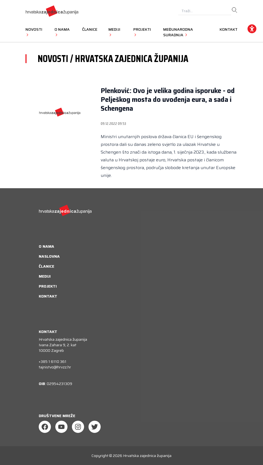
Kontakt (229, 29)
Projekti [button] (142, 31)
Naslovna (49, 256)
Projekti (48, 286)
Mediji (45, 276)
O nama (46, 246)
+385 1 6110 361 (52, 361)
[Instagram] (78, 427)
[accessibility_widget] (252, 28)
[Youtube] (61, 427)
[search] (234, 10)
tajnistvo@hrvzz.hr (55, 367)
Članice (89, 29)
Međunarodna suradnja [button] (178, 32)
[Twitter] (94, 427)
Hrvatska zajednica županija (147, 456)
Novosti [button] (33, 31)
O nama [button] (62, 31)
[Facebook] (45, 427)
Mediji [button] (114, 31)
